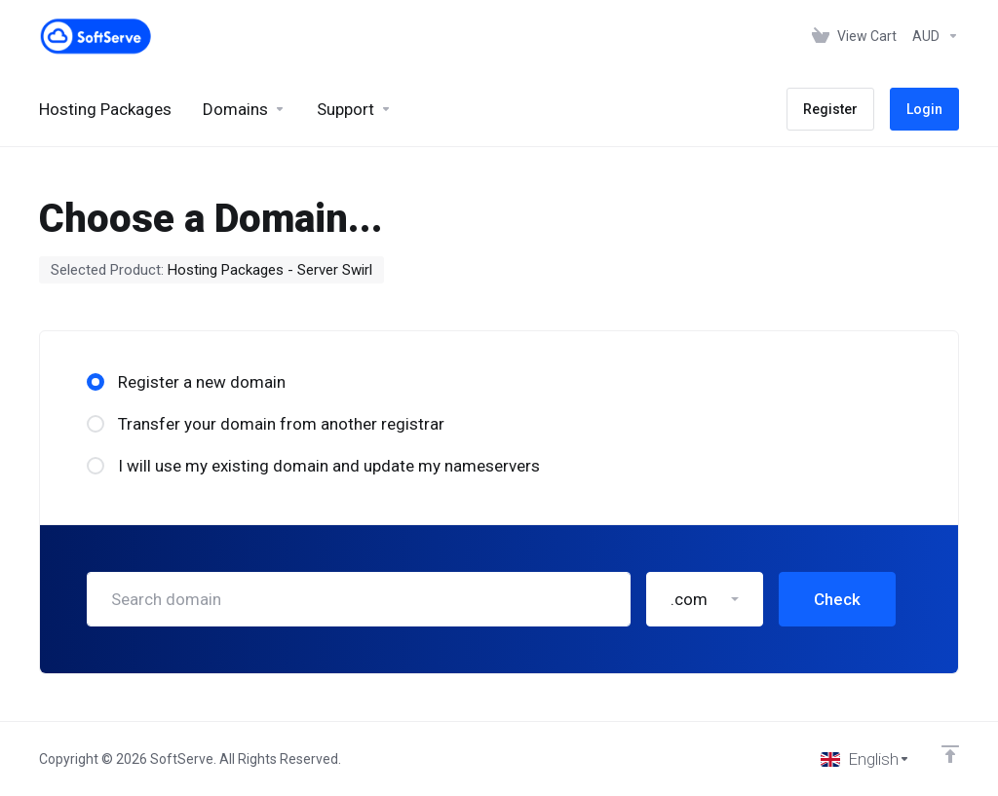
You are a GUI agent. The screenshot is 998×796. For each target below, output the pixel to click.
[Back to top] (950, 754)
